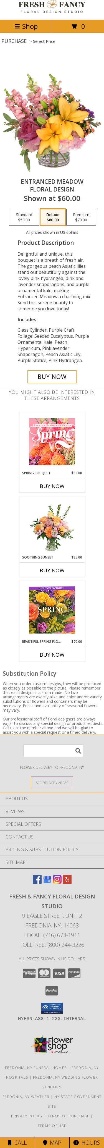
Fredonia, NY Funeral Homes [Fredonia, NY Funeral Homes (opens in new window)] (36, 1067)
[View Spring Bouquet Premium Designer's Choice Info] (52, 441)
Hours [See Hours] (86, 1142)
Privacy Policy (27, 1115)
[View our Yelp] (67, 882)
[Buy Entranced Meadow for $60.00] (52, 376)
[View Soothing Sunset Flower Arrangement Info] (52, 526)
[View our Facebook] (37, 882)
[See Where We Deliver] (52, 782)
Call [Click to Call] (17, 1142)
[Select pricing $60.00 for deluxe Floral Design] (52, 217)
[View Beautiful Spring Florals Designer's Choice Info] (52, 610)
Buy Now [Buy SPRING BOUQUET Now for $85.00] (52, 486)
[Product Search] (53, 751)
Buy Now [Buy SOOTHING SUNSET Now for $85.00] (52, 570)
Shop (26, 26)
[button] (52, 1008)
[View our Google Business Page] (47, 882)
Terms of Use (52, 1125)
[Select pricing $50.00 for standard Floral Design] (24, 217)
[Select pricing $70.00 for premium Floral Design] (81, 217)
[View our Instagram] (57, 882)
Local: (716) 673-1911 (52, 935)
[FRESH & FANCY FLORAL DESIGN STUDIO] (52, 11)
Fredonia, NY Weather (26, 1096)
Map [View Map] (52, 1142)
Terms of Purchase (69, 1115)
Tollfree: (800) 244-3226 (52, 944)
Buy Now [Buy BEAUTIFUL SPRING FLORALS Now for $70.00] (52, 654)
